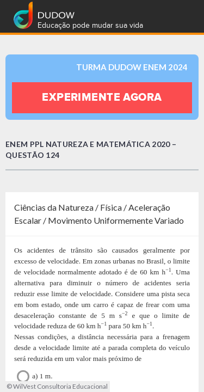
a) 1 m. (35, 376)
